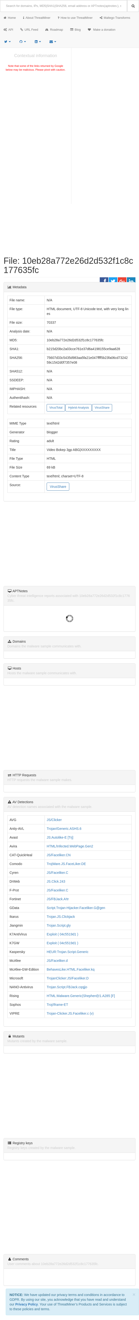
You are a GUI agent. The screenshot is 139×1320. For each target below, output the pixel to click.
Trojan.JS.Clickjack (61, 917)
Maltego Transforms (115, 18)
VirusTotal (55, 407)
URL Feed (29, 29)
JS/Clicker (54, 820)
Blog (75, 29)
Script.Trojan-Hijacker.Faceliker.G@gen (76, 908)
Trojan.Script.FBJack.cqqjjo (67, 987)
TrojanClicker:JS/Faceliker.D (68, 978)
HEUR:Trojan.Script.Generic (67, 952)
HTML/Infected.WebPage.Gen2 (70, 846)
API (8, 29)
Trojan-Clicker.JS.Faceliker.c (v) (70, 1013)
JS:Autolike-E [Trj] (60, 837)
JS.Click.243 (56, 881)
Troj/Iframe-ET (57, 1005)
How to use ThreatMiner (75, 18)
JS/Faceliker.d (57, 961)
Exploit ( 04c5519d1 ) (62, 934)
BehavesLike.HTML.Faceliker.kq (70, 969)
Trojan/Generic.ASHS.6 (64, 829)
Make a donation (101, 29)
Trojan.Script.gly (59, 925)
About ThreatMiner (36, 18)
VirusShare (102, 407)
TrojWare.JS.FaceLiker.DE (66, 864)
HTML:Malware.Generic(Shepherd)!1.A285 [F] (81, 996)
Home (10, 18)
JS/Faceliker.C (57, 873)
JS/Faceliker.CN (58, 855)
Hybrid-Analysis (78, 407)
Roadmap (54, 29)
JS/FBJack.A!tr (58, 899)
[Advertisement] (35, 108)
